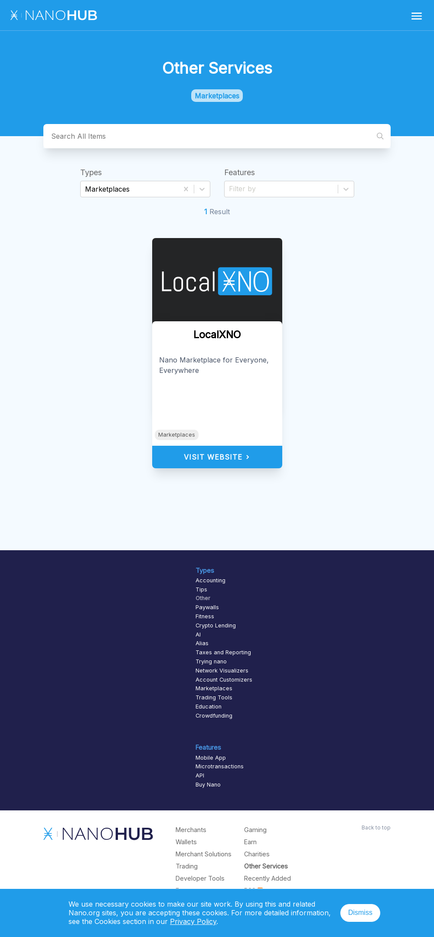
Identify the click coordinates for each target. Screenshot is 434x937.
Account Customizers (224, 679)
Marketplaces (176, 434)
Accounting (210, 580)
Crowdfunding (214, 715)
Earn (250, 842)
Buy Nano (208, 784)
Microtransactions (220, 766)
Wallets (186, 842)
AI (198, 634)
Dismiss (360, 912)
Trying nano (211, 661)
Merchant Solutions (204, 854)
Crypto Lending (216, 625)
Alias (202, 643)
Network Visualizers (222, 670)
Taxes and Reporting (223, 652)
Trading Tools (214, 697)
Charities (257, 854)
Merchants (191, 829)
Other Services (266, 866)
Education (209, 706)
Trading (187, 866)
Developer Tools (200, 878)
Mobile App (211, 757)
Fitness (205, 616)
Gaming (255, 829)
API (200, 775)
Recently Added (267, 878)
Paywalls (207, 607)
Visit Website (217, 457)
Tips (201, 589)
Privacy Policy (193, 921)
